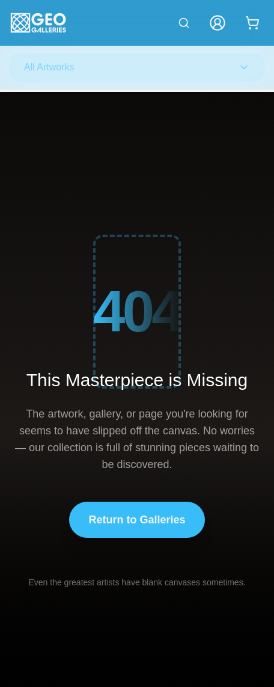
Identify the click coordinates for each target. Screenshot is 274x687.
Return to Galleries (136, 520)
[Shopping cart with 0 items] (252, 23)
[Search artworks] (184, 23)
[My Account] (217, 23)
